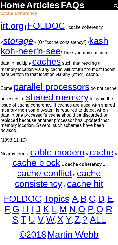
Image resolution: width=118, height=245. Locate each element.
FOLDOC (46, 26)
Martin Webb (73, 234)
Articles (42, 5)
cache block (36, 163)
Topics (56, 199)
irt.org (12, 26)
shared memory (57, 97)
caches (46, 62)
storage (18, 41)
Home (12, 5)
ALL (98, 219)
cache (101, 152)
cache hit (85, 184)
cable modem (57, 152)
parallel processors (51, 87)
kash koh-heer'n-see (54, 46)
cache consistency (58, 178)
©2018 (32, 234)
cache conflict (44, 173)
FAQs (72, 5)
